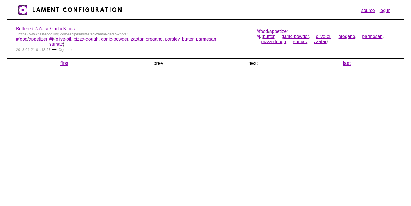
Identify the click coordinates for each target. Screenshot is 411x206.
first (64, 63)
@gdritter (65, 49)
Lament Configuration (77, 10)
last (347, 63)
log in (385, 10)
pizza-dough (86, 39)
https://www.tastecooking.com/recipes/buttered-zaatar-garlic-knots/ (73, 34)
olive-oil (63, 39)
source (368, 10)
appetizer (38, 39)
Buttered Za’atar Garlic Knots (45, 28)
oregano (154, 39)
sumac (56, 44)
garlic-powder (114, 39)
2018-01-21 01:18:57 (33, 49)
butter (188, 39)
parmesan (206, 39)
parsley (172, 39)
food (23, 39)
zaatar (137, 39)
